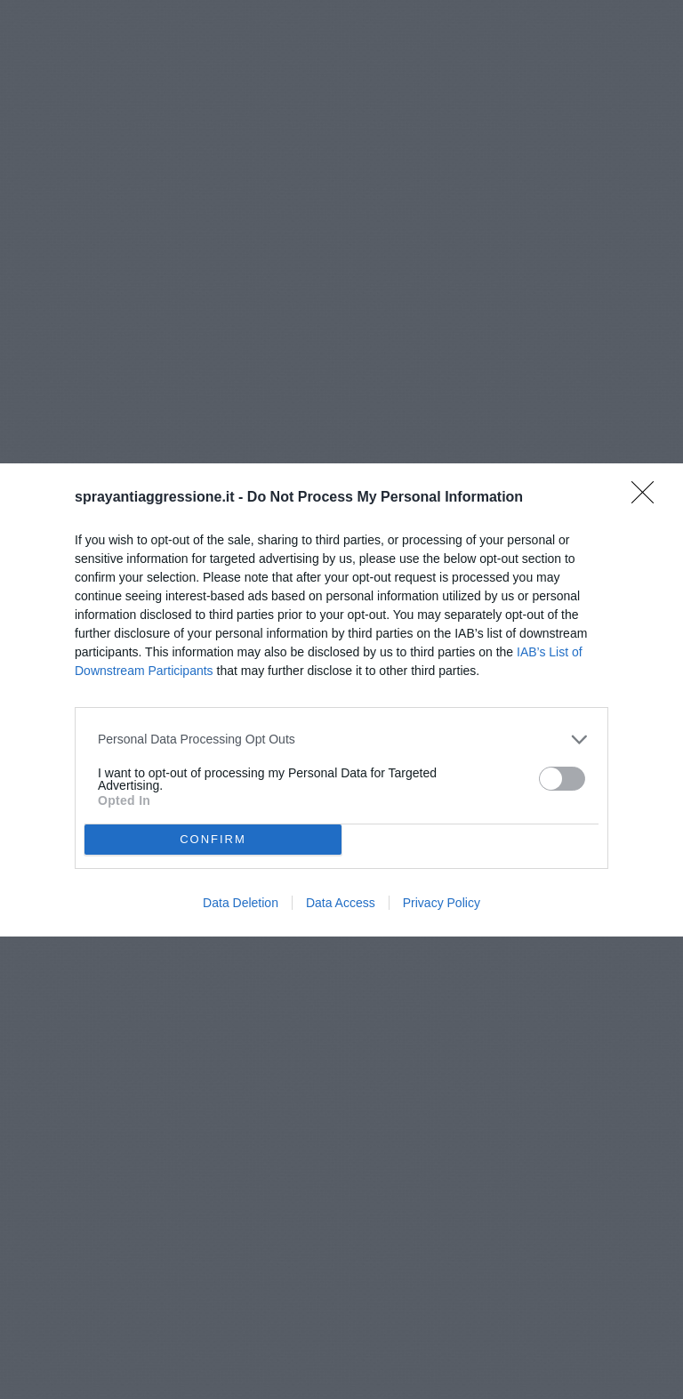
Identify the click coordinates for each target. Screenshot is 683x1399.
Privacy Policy (441, 903)
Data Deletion (240, 903)
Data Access (340, 903)
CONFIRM (213, 839)
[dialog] (341, 700)
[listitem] (341, 739)
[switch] (562, 779)
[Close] (648, 498)
